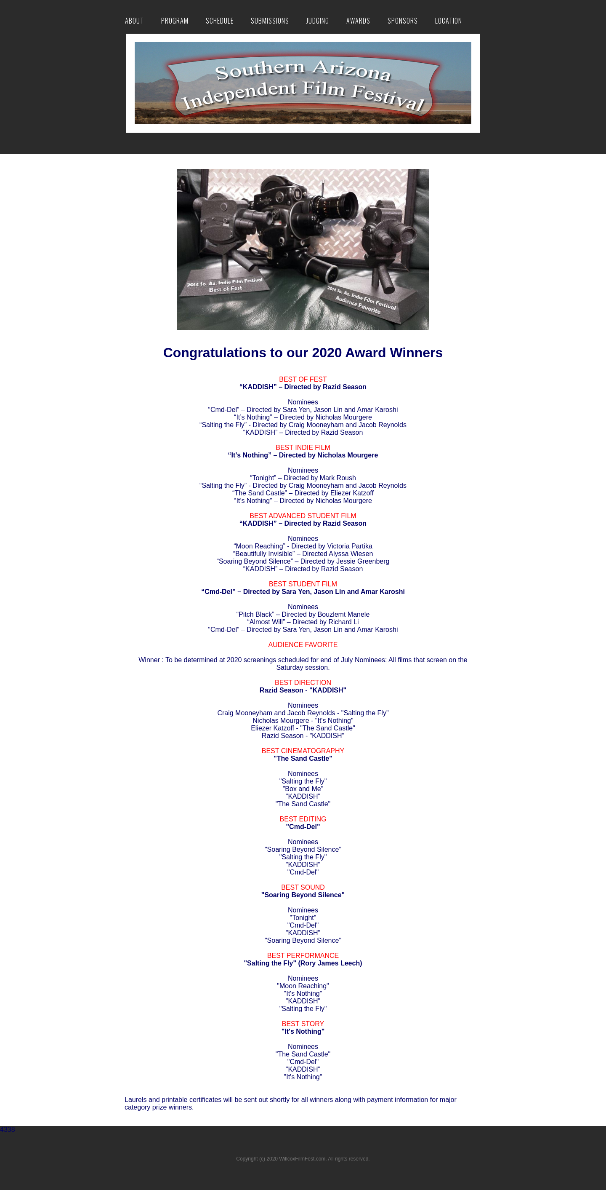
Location (448, 21)
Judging (317, 21)
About (134, 21)
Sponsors (403, 21)
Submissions (270, 21)
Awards (358, 21)
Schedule (220, 21)
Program (175, 21)
